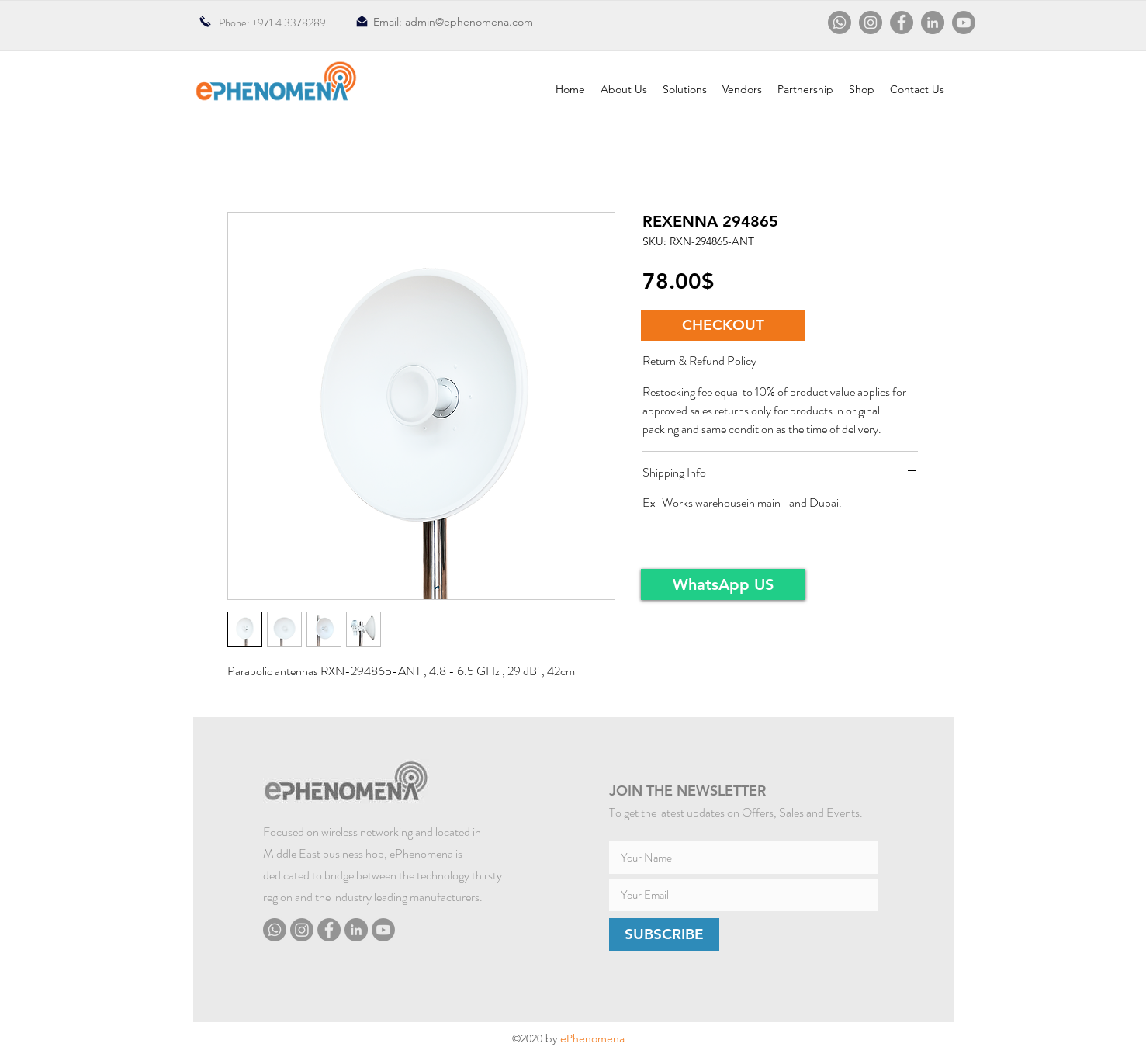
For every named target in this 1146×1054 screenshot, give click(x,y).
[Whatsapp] (839, 22)
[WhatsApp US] (723, 584)
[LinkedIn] (932, 22)
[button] (723, 325)
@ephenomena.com (484, 22)
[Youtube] (963, 22)
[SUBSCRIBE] (664, 934)
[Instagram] (870, 22)
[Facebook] (901, 22)
